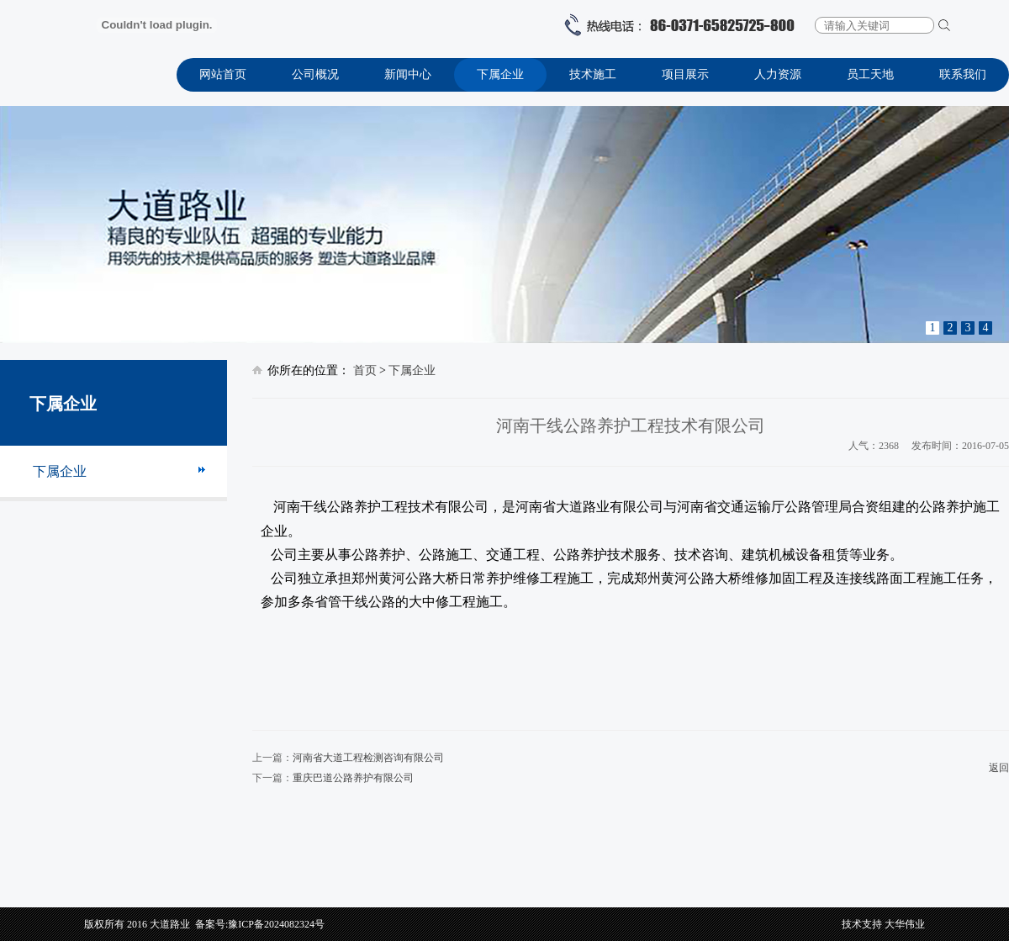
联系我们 (962, 74)
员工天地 (870, 74)
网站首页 (222, 74)
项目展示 (685, 74)
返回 (999, 768)
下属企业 (500, 74)
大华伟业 (905, 924)
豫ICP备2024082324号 (276, 924)
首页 (365, 370)
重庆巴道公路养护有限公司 (353, 778)
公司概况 (315, 74)
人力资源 (777, 74)
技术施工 (592, 74)
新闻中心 (407, 74)
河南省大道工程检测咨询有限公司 (368, 758)
